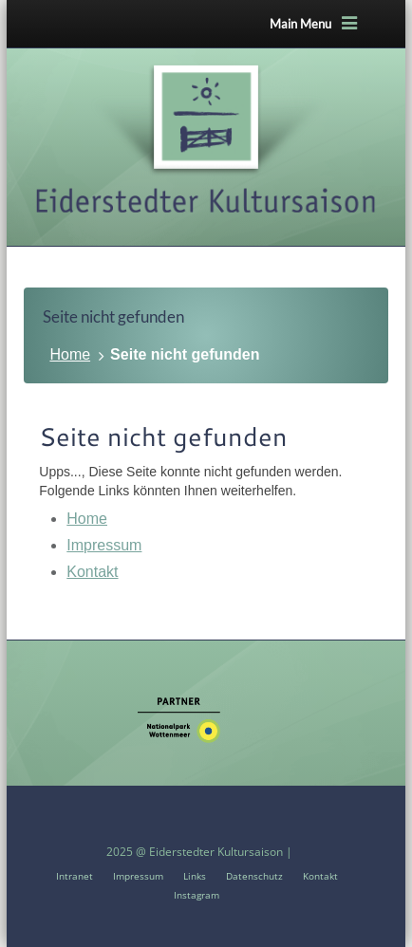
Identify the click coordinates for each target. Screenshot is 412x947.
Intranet (74, 875)
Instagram (196, 894)
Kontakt (92, 572)
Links (194, 875)
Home (69, 354)
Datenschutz (254, 875)
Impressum (103, 545)
